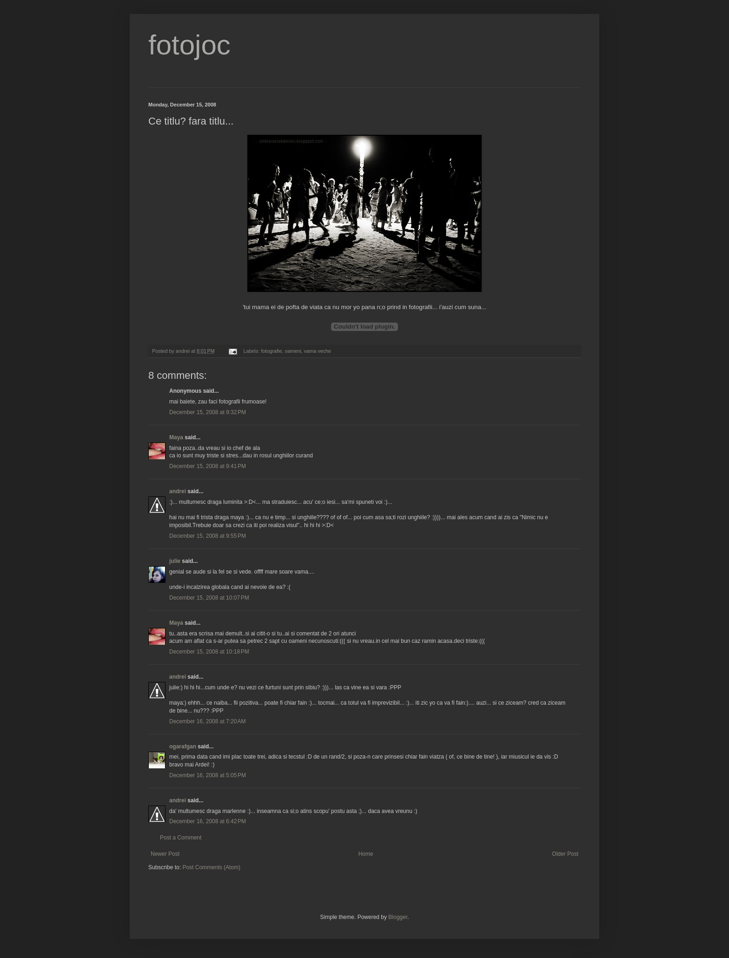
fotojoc (189, 44)
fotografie (271, 351)
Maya (176, 437)
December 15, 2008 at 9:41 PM (207, 466)
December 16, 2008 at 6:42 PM (207, 821)
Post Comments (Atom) (211, 867)
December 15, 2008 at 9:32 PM (207, 412)
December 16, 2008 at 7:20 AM (207, 721)
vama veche (317, 351)
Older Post (565, 854)
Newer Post (165, 854)
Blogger (397, 917)
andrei (177, 491)
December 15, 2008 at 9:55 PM (207, 536)
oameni (293, 351)
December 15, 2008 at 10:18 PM (209, 651)
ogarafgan (182, 746)
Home (365, 854)
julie (174, 561)
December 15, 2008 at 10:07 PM (209, 598)
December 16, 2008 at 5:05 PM (207, 775)
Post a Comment (180, 837)
